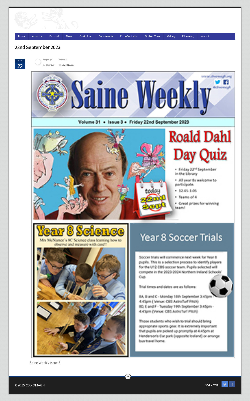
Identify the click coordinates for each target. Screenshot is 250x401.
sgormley (50, 65)
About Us (37, 36)
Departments (106, 36)
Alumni (205, 36)
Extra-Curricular (129, 36)
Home (21, 36)
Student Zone (152, 36)
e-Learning (188, 36)
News (69, 36)
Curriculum (85, 36)
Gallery (171, 36)
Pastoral (54, 36)
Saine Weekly (67, 65)
